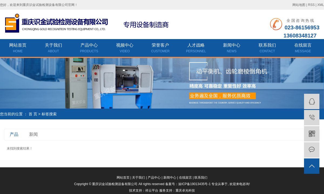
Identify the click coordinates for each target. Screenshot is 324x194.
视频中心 (125, 48)
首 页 (33, 114)
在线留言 (303, 48)
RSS (311, 5)
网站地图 (298, 5)
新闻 (33, 134)
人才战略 (196, 48)
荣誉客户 (160, 48)
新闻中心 (231, 48)
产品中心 (89, 48)
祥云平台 (151, 190)
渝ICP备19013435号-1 (194, 184)
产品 (14, 134)
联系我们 (267, 48)
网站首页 (18, 48)
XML (320, 5)
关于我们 (53, 48)
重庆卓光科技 (185, 190)
